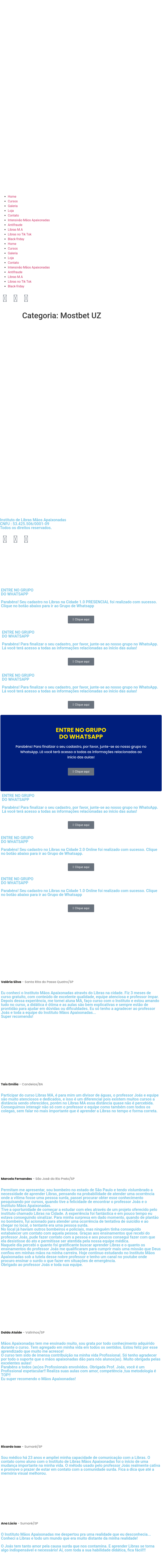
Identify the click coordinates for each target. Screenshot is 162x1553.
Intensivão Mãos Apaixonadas (29, 220)
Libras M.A (15, 229)
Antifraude (15, 225)
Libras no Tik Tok (19, 234)
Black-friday (16, 239)
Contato (13, 215)
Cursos (13, 201)
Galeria (13, 206)
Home (12, 196)
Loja (11, 211)
